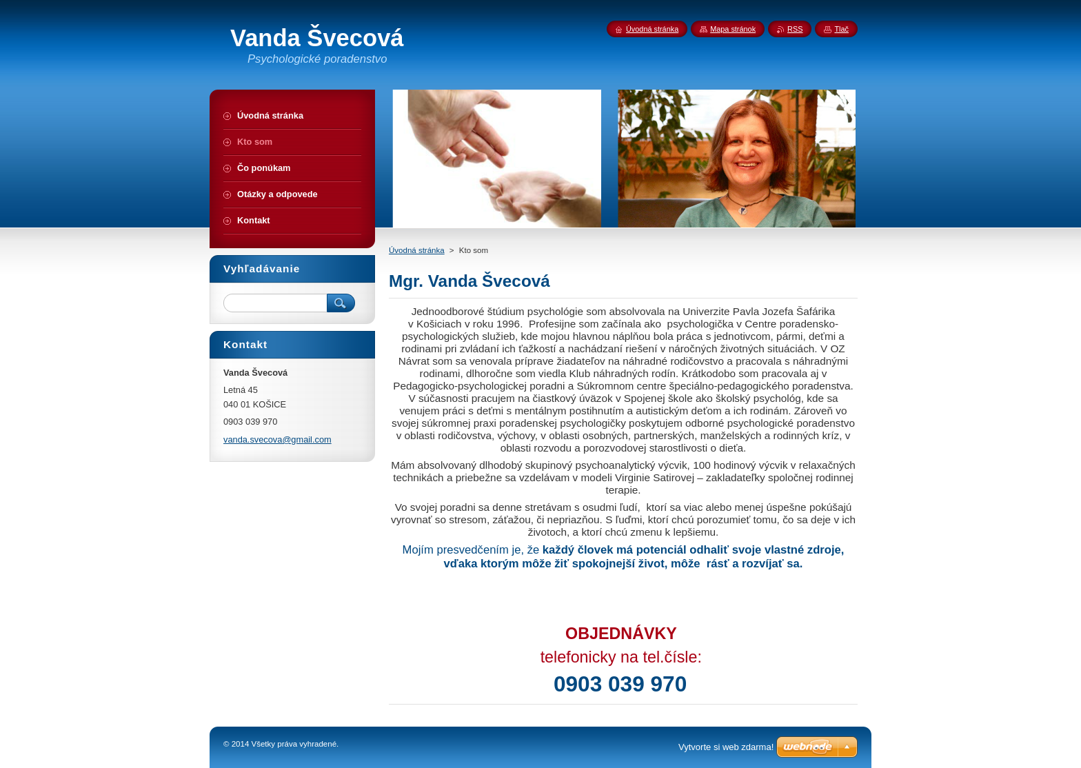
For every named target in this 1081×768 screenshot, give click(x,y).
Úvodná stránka (417, 250)
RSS (794, 29)
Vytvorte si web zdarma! (726, 747)
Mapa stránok (733, 29)
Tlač (841, 29)
